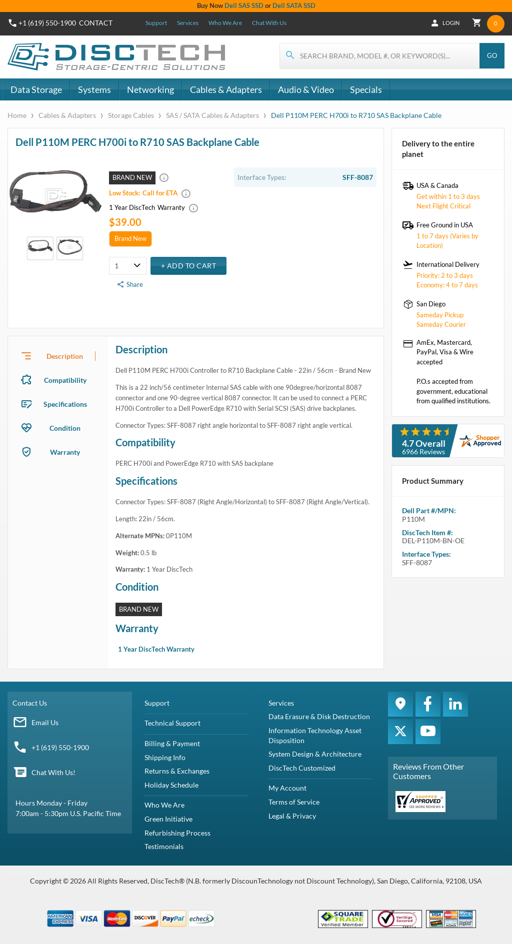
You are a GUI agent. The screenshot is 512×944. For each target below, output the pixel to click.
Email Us (45, 722)
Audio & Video (306, 89)
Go (492, 55)
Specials (366, 89)
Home (18, 115)
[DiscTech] (118, 57)
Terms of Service (294, 802)
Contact (95, 22)
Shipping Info (165, 757)
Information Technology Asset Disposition (315, 735)
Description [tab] (64, 356)
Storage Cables (131, 115)
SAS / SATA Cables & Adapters (212, 115)
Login (449, 23)
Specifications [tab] (65, 404)
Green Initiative (168, 819)
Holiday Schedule (171, 785)
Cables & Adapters (226, 89)
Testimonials (164, 846)
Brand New (130, 238)
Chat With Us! (54, 772)
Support (156, 22)
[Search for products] (380, 56)
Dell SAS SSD (244, 5)
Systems (94, 89)
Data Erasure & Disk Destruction (319, 716)
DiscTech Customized (302, 768)
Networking (150, 89)
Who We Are (225, 22)
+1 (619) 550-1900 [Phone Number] (47, 22)
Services (187, 22)
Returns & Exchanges (177, 771)
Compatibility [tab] (65, 380)
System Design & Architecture (315, 754)
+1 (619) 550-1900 (60, 747)
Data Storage (36, 89)
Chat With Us (269, 22)
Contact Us (29, 703)
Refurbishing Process (177, 833)
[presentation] (58, 356)
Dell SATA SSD (294, 5)
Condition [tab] (65, 428)
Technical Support (172, 723)
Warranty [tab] (65, 452)
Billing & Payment (172, 743)
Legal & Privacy (292, 816)
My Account (287, 788)
